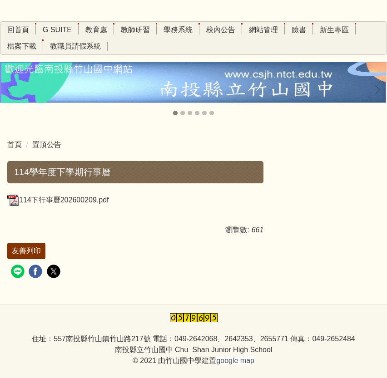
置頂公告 (46, 144)
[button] (11, 90)
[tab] (175, 113)
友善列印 (26, 251)
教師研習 (135, 30)
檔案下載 (21, 46)
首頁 (14, 144)
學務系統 (178, 30)
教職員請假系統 (75, 46)
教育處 (96, 30)
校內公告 (220, 30)
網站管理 (263, 30)
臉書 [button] (299, 30)
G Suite (57, 30)
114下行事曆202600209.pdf (58, 200)
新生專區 (334, 30)
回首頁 (18, 30)
